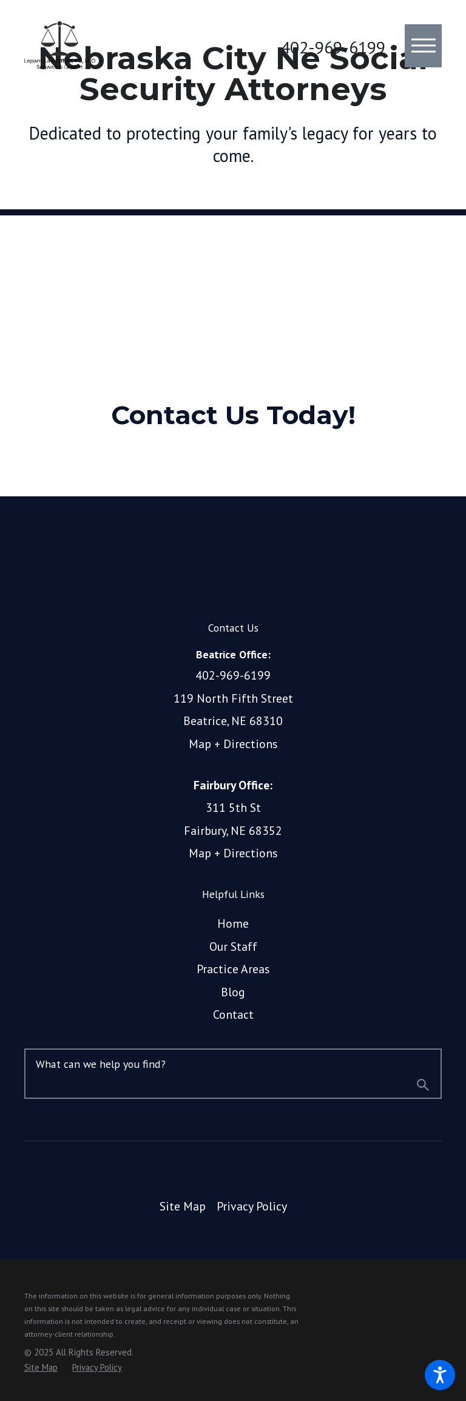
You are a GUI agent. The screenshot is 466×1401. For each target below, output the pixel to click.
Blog (233, 991)
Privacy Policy (252, 1206)
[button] (440, 1375)
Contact (233, 1014)
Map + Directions (233, 743)
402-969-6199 (333, 47)
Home (233, 923)
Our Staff (233, 946)
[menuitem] (233, 923)
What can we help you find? (101, 1064)
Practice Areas (233, 968)
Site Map (183, 1206)
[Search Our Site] (423, 1086)
